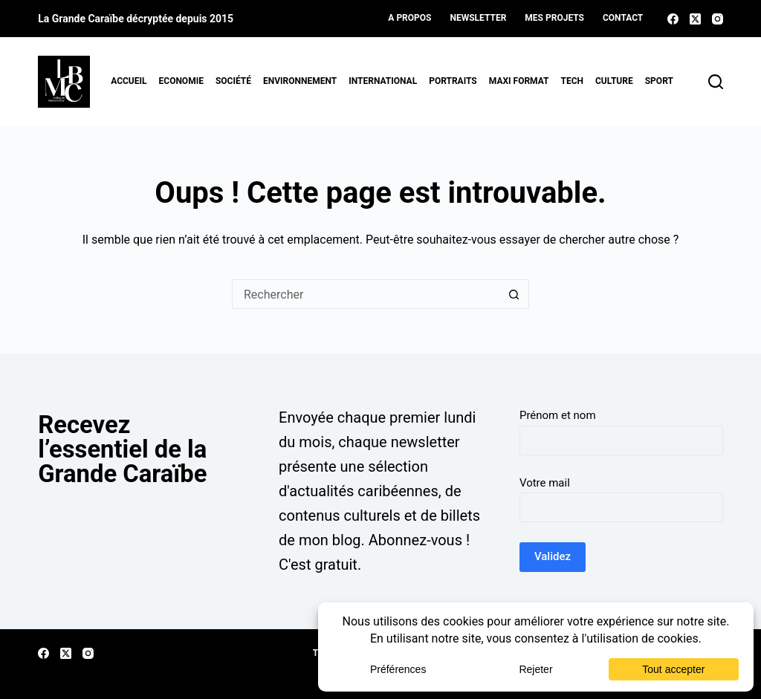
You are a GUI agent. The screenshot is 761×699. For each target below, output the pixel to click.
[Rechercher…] (365, 294)
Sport (659, 81)
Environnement (300, 81)
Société (233, 81)
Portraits (453, 81)
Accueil (128, 81)
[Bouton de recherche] (514, 294)
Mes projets (554, 18)
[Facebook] (673, 19)
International (383, 81)
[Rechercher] (715, 81)
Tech (572, 81)
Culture (614, 81)
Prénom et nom (557, 415)
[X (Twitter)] (695, 19)
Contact (623, 18)
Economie (181, 81)
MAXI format (519, 81)
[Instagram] (717, 19)
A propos (409, 18)
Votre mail (544, 483)
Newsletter (478, 18)
